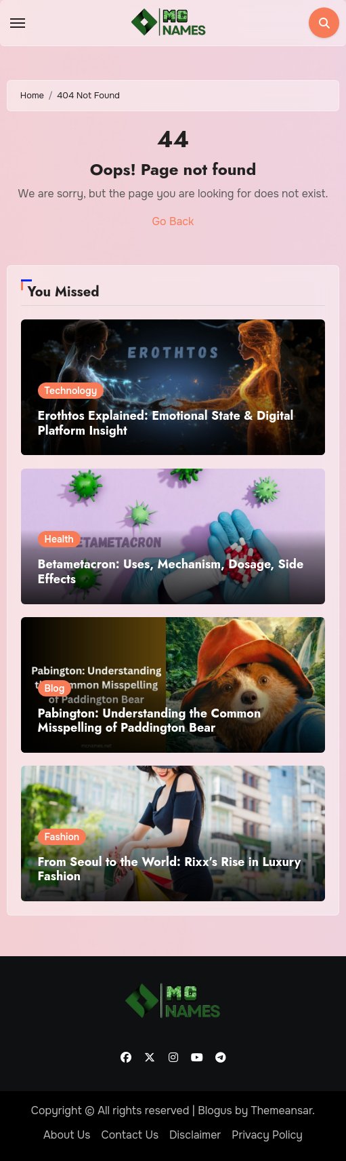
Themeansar (282, 1110)
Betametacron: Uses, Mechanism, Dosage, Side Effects (171, 571)
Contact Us (129, 1135)
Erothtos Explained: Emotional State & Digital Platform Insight (166, 423)
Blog (55, 688)
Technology (71, 391)
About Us (66, 1135)
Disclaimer (195, 1135)
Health (59, 539)
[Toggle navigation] (17, 23)
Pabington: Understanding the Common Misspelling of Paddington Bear (149, 721)
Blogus (215, 1110)
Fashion (62, 837)
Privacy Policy (267, 1135)
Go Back (173, 221)
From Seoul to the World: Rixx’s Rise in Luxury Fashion (169, 869)
